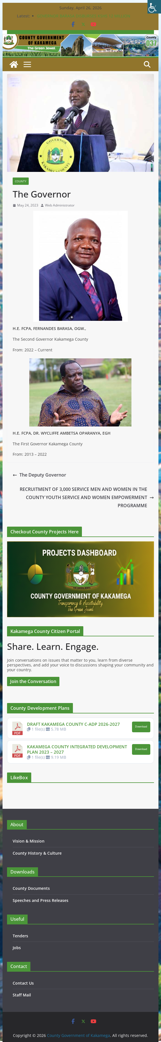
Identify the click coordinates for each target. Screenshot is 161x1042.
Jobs (17, 947)
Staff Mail (22, 995)
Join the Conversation (33, 681)
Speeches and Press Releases (40, 900)
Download (141, 726)
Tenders (20, 935)
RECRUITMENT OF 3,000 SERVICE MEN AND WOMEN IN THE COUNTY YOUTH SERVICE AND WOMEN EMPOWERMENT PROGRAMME (87, 497)
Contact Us (23, 983)
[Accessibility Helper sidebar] (154, 7)
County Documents (31, 888)
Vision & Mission (28, 841)
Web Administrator (60, 205)
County (20, 181)
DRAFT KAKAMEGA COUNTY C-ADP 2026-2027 (73, 724)
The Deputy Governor (39, 475)
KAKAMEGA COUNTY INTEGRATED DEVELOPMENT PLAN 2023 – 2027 (77, 749)
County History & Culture (37, 853)
